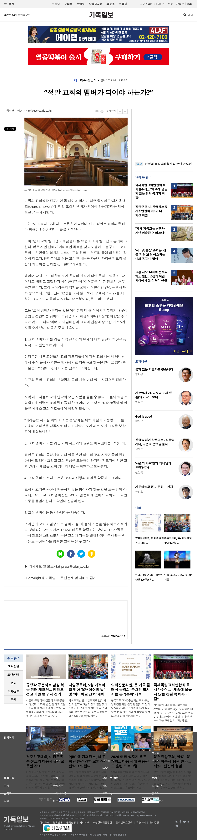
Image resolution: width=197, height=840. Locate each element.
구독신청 (179, 4)
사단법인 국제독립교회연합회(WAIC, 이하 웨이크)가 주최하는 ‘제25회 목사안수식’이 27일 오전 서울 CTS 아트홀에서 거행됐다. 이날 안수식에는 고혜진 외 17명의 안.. (173, 712)
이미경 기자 (21, 110)
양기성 (139, 374)
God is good (143, 416)
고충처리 (141, 822)
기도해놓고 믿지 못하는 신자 (154, 487)
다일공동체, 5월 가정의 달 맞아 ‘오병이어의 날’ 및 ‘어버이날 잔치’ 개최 (86, 690)
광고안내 (58, 822)
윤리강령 (154, 822)
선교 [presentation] (13, 683)
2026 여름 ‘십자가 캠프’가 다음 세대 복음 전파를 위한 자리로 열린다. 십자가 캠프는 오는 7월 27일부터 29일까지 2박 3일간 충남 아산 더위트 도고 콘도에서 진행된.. (130, 779)
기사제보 (84, 822)
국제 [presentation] (13, 699)
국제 (73, 80)
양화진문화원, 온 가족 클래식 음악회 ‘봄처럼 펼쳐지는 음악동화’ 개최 (130, 690)
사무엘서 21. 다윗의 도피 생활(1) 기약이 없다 (153, 395)
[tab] (13, 666)
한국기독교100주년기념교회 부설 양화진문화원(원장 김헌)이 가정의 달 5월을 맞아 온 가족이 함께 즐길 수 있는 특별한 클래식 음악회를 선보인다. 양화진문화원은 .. (130, 708)
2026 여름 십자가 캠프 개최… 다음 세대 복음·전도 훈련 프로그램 (130, 761)
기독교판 (147, 4)
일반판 (161, 4)
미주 (170, 4)
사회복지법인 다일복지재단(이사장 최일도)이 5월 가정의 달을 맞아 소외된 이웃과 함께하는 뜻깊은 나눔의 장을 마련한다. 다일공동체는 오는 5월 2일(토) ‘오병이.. (87, 708)
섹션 (9, 4)
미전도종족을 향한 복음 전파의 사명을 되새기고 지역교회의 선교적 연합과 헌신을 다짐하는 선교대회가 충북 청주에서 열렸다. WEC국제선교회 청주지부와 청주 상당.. (45, 779)
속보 (139, 164)
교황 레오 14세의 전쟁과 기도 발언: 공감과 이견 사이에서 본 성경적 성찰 (151, 276)
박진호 (139, 491)
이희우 (139, 402)
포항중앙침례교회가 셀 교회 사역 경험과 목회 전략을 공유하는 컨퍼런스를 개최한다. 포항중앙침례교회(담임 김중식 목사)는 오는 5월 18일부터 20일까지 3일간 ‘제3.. (87, 779)
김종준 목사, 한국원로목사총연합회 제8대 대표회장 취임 (151, 211)
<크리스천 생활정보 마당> (113, 636)
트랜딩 (56, 4)
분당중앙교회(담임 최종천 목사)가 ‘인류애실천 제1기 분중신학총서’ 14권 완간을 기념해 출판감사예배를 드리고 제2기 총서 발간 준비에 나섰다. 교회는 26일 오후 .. (173, 779)
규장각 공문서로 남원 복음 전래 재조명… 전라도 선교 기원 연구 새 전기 (45, 690)
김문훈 (110, 4)
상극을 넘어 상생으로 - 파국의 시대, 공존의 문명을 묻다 (154, 442)
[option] (149, 530)
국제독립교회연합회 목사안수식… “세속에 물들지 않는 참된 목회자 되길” (151, 191)
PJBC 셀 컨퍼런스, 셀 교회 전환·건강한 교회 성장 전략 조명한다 (87, 761)
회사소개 (44, 822)
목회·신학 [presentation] (13, 691)
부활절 (123, 4)
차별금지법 (95, 4)
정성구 (139, 421)
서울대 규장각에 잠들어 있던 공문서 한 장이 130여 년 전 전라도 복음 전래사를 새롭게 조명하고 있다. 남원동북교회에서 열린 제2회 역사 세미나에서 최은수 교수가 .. (45, 708)
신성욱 (139, 472)
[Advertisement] (164, 133)
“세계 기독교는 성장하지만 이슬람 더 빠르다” (150, 231)
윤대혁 (68, 4)
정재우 (139, 449)
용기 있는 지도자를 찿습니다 (154, 369)
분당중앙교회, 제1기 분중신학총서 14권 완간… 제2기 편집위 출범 (172, 761)
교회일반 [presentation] (13, 666)
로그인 (190, 4)
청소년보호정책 (124, 822)
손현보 (80, 4)
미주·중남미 (88, 80)
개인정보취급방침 (102, 822)
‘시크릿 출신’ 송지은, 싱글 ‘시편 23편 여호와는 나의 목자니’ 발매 (150, 254)
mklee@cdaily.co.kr (40, 110)
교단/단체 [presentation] (13, 675)
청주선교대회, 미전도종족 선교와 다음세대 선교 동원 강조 (45, 761)
